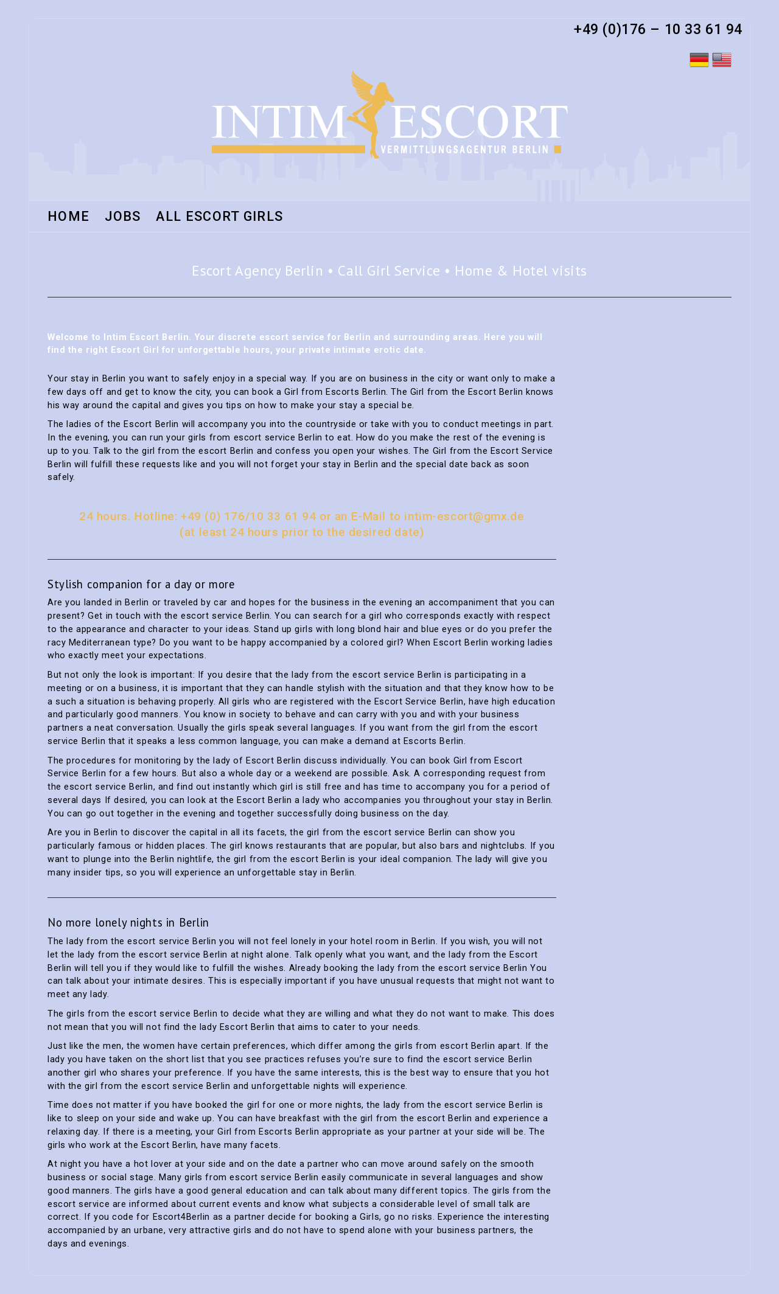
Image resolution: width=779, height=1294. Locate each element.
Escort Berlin (169, 1145)
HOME (68, 217)
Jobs (123, 217)
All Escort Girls (219, 217)
